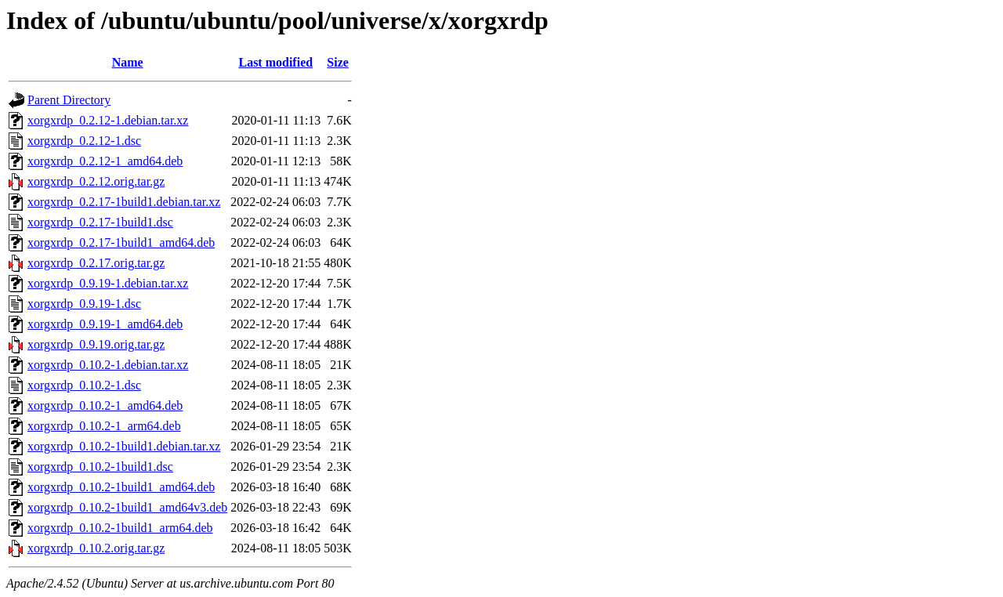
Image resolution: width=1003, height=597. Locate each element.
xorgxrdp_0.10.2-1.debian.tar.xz (107, 364)
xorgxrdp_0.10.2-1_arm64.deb (104, 425)
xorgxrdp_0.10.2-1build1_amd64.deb (121, 487)
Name (127, 62)
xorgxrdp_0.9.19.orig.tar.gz (96, 344)
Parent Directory (68, 100)
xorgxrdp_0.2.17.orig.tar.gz (96, 263)
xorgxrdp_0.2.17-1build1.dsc (100, 222)
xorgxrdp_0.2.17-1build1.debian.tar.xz (123, 201)
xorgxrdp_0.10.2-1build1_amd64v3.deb (127, 507)
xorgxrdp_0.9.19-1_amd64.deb (105, 324)
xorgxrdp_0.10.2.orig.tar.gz (96, 548)
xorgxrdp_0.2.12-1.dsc (84, 140)
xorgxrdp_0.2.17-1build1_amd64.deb (121, 242)
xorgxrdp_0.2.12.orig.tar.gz (96, 181)
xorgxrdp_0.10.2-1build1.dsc (100, 466)
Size (338, 62)
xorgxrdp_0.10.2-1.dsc (84, 385)
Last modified (275, 62)
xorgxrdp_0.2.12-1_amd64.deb (105, 161)
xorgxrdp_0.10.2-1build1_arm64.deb (120, 527)
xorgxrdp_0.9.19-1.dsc (84, 303)
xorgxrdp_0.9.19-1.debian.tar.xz (107, 283)
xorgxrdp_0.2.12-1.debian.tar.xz (107, 120)
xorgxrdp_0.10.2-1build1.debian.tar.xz (123, 446)
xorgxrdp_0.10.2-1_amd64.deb (105, 405)
